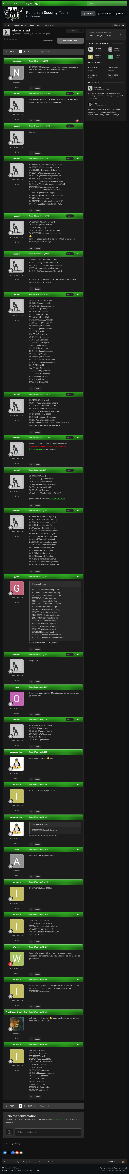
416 (16, 778)
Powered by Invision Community (113, 1170)
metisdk (18, 34)
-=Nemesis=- (17, 61)
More (121, 14)
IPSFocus (16, 1168)
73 (17, 120)
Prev (12, 52)
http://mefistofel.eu (57, 498)
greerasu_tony (16, 752)
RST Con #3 (106, 14)
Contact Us (27, 1170)
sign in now (60, 1119)
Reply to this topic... (26, 1132)
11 (16, 87)
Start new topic (47, 41)
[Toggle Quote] (33, 584)
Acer (16, 849)
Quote (37, 88)
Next (29, 52)
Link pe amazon (35, 449)
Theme (5, 1170)
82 (17, 603)
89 (17, 811)
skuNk (117, 56)
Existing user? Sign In (13, 3)
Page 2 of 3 (45, 52)
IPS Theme (6, 1168)
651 (16, 973)
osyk (16, 687)
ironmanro (16, 784)
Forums (89, 14)
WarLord (17, 947)
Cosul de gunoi (44, 34)
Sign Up (29, 4)
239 (16, 713)
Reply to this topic (70, 41)
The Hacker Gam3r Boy (16, 1012)
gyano (16, 576)
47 (17, 1038)
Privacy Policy (16, 1170)
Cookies (37, 1170)
